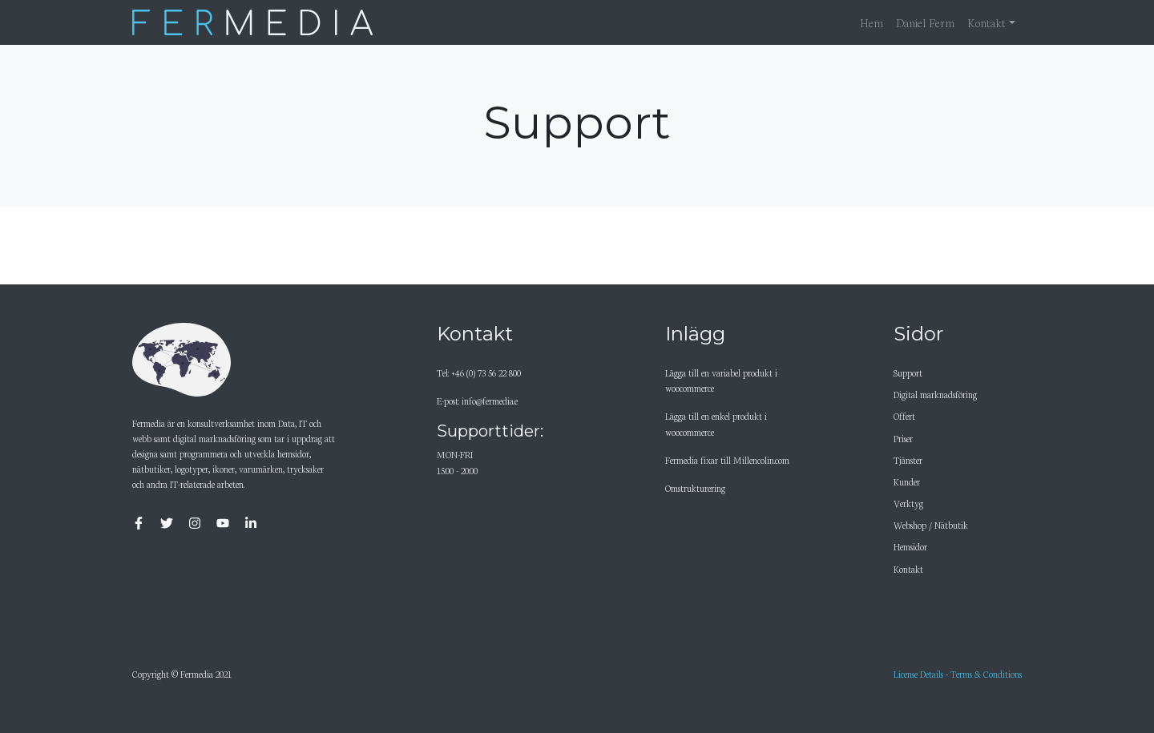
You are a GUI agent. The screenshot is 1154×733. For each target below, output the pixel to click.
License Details (918, 673)
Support (908, 372)
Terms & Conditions (986, 673)
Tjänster (908, 459)
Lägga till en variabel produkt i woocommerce (721, 380)
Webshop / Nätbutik (931, 524)
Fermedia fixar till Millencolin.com (727, 459)
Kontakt (908, 568)
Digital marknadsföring (935, 394)
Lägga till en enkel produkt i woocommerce (716, 423)
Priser (903, 438)
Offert (904, 415)
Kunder (907, 481)
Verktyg (908, 503)
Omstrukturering (695, 487)
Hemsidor (910, 546)
